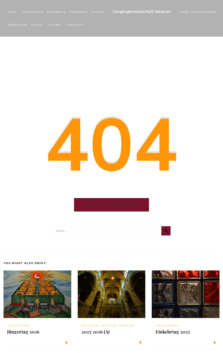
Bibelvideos (15, 24)
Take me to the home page (111, 205)
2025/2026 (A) (95, 332)
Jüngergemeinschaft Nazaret (142, 11)
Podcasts (97, 11)
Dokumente (31, 11)
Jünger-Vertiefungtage (196, 11)
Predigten (77, 11)
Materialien (55, 11)
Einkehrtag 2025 (172, 332)
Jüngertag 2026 (23, 332)
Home (11, 11)
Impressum (75, 24)
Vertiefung (127, 325)
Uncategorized (18, 325)
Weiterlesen (54, 342)
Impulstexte (90, 325)
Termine (36, 24)
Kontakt (55, 24)
